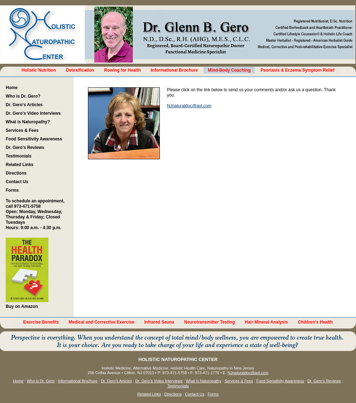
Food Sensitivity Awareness (34, 138)
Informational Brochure (174, 70)
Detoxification (80, 70)
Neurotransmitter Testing (209, 322)
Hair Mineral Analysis (266, 322)
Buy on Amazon (27, 273)
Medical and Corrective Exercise (101, 322)
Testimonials (18, 156)
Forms (12, 190)
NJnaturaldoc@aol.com (189, 105)
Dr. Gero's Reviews (25, 147)
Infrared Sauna (159, 322)
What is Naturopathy (203, 381)
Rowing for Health (122, 70)
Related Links (19, 164)
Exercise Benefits (41, 322)
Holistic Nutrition (39, 70)
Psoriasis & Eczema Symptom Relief (297, 70)
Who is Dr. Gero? (23, 96)
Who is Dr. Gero (40, 381)
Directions (16, 173)
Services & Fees (22, 130)
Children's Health (315, 322)
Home (11, 87)
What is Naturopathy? (28, 121)
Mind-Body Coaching (229, 70)
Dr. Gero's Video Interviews (33, 113)
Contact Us (17, 181)
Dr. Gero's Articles (24, 104)
